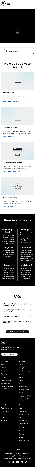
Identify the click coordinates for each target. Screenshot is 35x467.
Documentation (24, 440)
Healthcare (4, 411)
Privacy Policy (8, 453)
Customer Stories (24, 414)
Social (21, 377)
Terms (17, 453)
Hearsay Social (24, 387)
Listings (21, 368)
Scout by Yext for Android (24, 400)
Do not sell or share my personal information (17, 458)
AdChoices (25, 453)
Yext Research (23, 424)
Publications (23, 411)
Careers (3, 368)
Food (2, 417)
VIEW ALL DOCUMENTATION (12, 171)
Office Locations (6, 380)
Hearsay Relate (24, 390)
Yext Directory (6, 383)
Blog (20, 408)
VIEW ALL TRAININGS (9, 206)
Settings (21, 456)
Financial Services (7, 408)
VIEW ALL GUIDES (8, 136)
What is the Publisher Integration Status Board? (15, 304)
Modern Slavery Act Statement (7, 387)
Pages (21, 380)
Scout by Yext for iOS (26, 396)
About (3, 365)
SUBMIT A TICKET (17, 332)
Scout (21, 365)
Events (21, 417)
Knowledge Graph (25, 371)
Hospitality (4, 421)
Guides (21, 437)
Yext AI (21, 393)
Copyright (14, 456)
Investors (4, 377)
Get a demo (9, 354)
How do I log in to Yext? (11, 316)
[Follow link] (17, 51)
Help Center (23, 431)
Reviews (21, 374)
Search (21, 383)
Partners (4, 374)
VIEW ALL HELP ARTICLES (11, 101)
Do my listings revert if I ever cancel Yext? (14, 310)
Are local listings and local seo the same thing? (16, 322)
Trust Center (23, 421)
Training (21, 434)
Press (3, 371)
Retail (3, 414)
